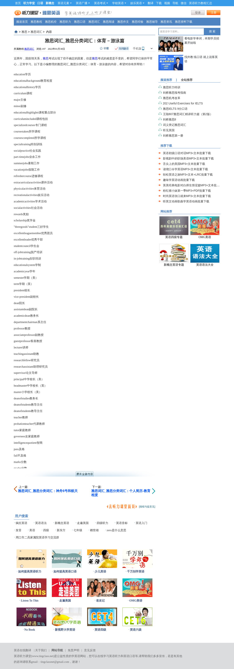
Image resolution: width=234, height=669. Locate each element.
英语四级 (100, 629)
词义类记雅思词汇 (174, 124)
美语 (32, 530)
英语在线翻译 (22, 650)
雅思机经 (51, 21)
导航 (175, 3)
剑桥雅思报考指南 (174, 92)
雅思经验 (137, 21)
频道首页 (22, 21)
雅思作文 (123, 21)
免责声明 (73, 650)
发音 (18, 530)
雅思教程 (36, 21)
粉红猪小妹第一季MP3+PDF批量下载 (187, 190)
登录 (198, 12)
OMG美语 (135, 600)
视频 (167, 3)
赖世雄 (94, 530)
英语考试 (101, 3)
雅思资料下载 (183, 21)
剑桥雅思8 (169, 119)
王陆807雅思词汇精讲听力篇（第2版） (188, 114)
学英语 (75, 656)
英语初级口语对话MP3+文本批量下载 (187, 153)
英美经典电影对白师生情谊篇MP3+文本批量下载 (194, 185)
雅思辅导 (152, 21)
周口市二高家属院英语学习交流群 (37, 537)
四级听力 (102, 523)
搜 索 (212, 31)
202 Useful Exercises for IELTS (183, 103)
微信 (183, 3)
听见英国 (169, 130)
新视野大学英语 (65, 629)
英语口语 (129, 656)
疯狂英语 (21, 523)
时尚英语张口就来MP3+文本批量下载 (187, 196)
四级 (46, 530)
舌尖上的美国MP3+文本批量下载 (184, 163)
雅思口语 (80, 21)
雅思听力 (65, 21)
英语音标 (122, 523)
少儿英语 (100, 571)
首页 (18, 3)
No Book (29, 629)
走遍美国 (83, 523)
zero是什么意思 (116, 530)
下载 (159, 3)
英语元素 (65, 3)
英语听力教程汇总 (200, 3)
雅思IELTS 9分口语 (175, 108)
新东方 (61, 530)
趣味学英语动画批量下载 (179, 180)
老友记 (100, 600)
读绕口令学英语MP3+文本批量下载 (185, 169)
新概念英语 (62, 523)
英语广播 (83, 3)
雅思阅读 (108, 21)
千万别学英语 (135, 571)
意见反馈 (90, 650)
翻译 (150, 3)
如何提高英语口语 (65, 571)
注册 (213, 12)
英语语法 (41, 523)
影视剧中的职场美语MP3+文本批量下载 (188, 158)
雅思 (24, 31)
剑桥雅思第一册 (173, 135)
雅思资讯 (166, 21)
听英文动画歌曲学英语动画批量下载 (186, 201)
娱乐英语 (137, 3)
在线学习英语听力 (109, 656)
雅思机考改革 (171, 98)
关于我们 (41, 650)
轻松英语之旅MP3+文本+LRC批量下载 (188, 174)
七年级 (78, 530)
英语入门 (141, 523)
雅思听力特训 (171, 87)
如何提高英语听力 (29, 571)
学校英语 (119, 3)
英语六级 (135, 629)
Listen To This (29, 600)
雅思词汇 (94, 21)
